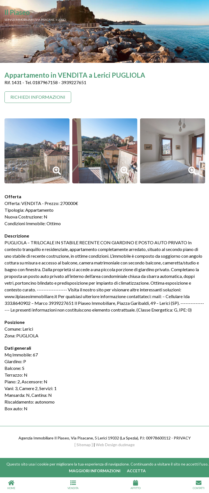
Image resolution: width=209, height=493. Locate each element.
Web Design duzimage (115, 444)
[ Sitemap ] (84, 444)
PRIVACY (182, 438)
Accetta (136, 470)
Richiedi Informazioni (37, 97)
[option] (37, 151)
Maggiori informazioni (94, 470)
